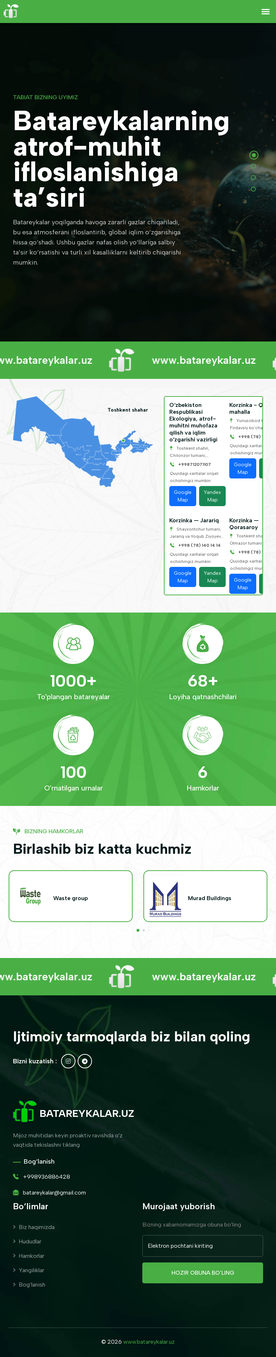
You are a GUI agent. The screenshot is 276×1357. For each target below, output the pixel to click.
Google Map (183, 496)
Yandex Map (212, 496)
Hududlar (27, 1241)
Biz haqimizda (34, 1227)
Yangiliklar (28, 1270)
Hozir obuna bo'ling (202, 1272)
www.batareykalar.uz (149, 1341)
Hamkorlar (28, 1255)
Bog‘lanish (29, 1284)
